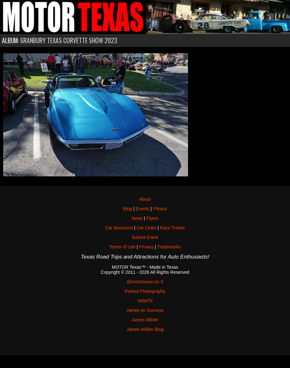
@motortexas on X (144, 281)
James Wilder (145, 319)
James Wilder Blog (145, 329)
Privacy (146, 246)
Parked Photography (145, 291)
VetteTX (145, 300)
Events (142, 208)
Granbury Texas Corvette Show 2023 (68, 40)
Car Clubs (146, 227)
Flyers (152, 218)
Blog (127, 208)
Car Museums (119, 227)
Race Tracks (172, 227)
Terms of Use (122, 246)
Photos (160, 208)
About (145, 199)
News (137, 218)
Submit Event (145, 237)
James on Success (145, 310)
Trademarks (169, 246)
